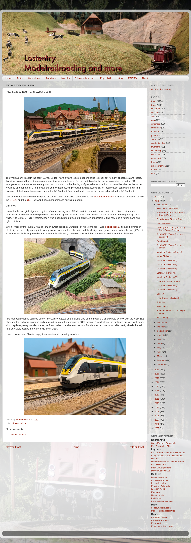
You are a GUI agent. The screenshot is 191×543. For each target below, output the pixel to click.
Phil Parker (156, 498)
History (119, 78)
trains (15, 423)
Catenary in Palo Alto (167, 273)
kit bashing (156, 150)
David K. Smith (158, 489)
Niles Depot (162, 306)
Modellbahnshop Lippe (162, 526)
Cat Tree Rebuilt (164, 223)
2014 (157, 390)
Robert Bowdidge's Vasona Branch (167, 462)
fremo (154, 162)
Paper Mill (105, 78)
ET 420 (13, 200)
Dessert (160, 294)
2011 (157, 403)
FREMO (132, 78)
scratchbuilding (158, 143)
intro (153, 173)
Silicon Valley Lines (85, 78)
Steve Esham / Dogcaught (163, 443)
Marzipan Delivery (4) (167, 269)
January (161, 364)
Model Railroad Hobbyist (163, 511)
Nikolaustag (162, 317)
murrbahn (155, 147)
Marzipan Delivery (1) (167, 290)
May (159, 348)
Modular (65, 78)
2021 (157, 197)
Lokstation (156, 154)
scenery (155, 139)
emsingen (156, 124)
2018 (157, 374)
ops (153, 120)
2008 (157, 415)
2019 (157, 369)
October (161, 327)
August (160, 335)
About (145, 78)
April (159, 352)
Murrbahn (51, 78)
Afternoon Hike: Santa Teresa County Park (171, 213)
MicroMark (156, 523)
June (159, 343)
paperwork (156, 158)
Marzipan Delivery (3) (167, 277)
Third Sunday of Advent (168, 298)
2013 (157, 395)
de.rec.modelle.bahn (161, 508)
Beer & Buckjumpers (161, 468)
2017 (157, 378)
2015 (157, 386)
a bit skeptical (112, 227)
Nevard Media (158, 495)
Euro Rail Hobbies (160, 517)
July (159, 339)
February (161, 360)
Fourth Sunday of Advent (168, 281)
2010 (157, 407)
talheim (154, 169)
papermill (155, 135)
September (162, 331)
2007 (157, 420)
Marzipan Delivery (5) (167, 264)
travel (153, 105)
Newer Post (13, 447)
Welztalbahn (34, 78)
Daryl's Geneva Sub (160, 471)
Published (161, 302)
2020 (157, 201)
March (160, 356)
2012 (157, 399)
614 (28, 200)
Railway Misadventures (162, 501)
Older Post (137, 447)
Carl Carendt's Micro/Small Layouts (168, 452)
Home (8, 78)
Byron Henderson (159, 477)
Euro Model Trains (160, 520)
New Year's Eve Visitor (167, 208)
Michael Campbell (159, 480)
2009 (157, 411)
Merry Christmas (164, 256)
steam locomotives (104, 196)
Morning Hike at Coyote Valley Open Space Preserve (171, 228)
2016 (157, 382)
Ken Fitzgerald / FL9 (161, 446)
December (162, 204)
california (155, 108)
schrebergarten (158, 166)
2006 (157, 424)
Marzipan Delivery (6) (167, 260)
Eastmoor (155, 492)
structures (156, 128)
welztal (23, 423)
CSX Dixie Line (158, 465)
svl (152, 116)
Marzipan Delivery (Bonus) (169, 252)
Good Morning (163, 241)
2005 (157, 428)
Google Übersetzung (161, 89)
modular (155, 131)
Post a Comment (18, 434)
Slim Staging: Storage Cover (170, 219)
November (162, 322)
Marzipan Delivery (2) (167, 285)
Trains (20, 78)
